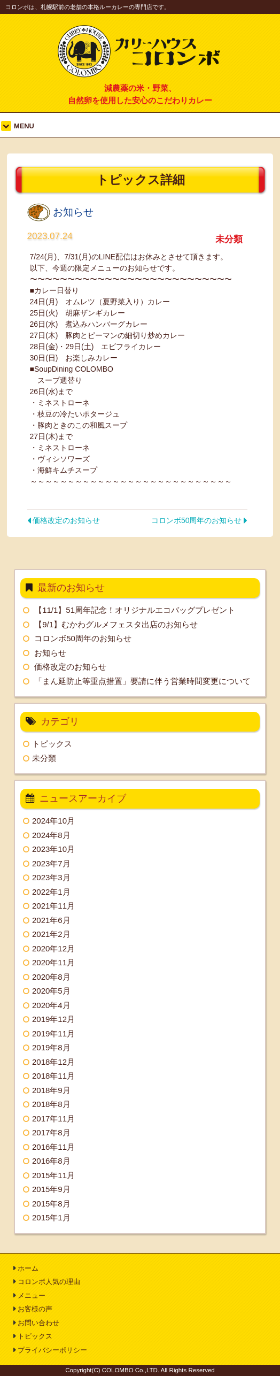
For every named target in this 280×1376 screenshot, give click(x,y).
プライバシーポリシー (52, 1350)
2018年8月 (51, 1104)
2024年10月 (53, 820)
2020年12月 (53, 948)
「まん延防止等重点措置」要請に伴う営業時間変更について (142, 681)
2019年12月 (53, 1019)
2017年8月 (51, 1132)
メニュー (31, 1296)
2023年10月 (53, 849)
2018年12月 (53, 1061)
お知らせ (50, 652)
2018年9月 (51, 1090)
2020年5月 (51, 990)
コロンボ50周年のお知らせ (199, 520)
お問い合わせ (38, 1323)
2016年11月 (53, 1146)
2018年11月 (53, 1075)
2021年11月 (53, 905)
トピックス (52, 743)
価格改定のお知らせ (63, 520)
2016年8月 (51, 1160)
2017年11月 (53, 1118)
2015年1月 (51, 1217)
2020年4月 (51, 1005)
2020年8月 (51, 976)
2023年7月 (51, 863)
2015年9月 (51, 1189)
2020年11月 (53, 962)
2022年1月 (51, 891)
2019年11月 (53, 1033)
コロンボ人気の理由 (49, 1282)
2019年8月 (51, 1047)
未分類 (44, 758)
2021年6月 (51, 920)
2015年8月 (51, 1203)
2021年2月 (51, 934)
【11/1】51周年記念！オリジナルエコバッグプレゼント (134, 609)
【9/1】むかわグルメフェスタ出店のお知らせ (116, 624)
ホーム (28, 1268)
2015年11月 (53, 1175)
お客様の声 (35, 1309)
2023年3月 (51, 877)
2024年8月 (51, 835)
